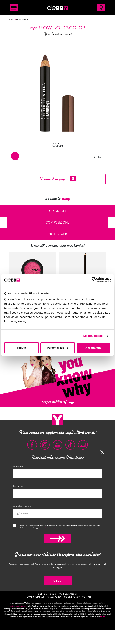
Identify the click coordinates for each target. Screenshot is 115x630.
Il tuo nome (18, 486)
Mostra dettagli (93, 335)
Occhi (11, 20)
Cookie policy (72, 596)
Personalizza (57, 347)
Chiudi (57, 581)
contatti (102, 616)
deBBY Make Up (57, 8)
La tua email (18, 466)
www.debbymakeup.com (16, 606)
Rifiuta (21, 347)
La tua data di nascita (22, 506)
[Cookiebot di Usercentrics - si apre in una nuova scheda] (94, 279)
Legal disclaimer (35, 596)
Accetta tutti (93, 347)
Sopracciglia (22, 20)
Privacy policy (50, 528)
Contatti (86, 596)
